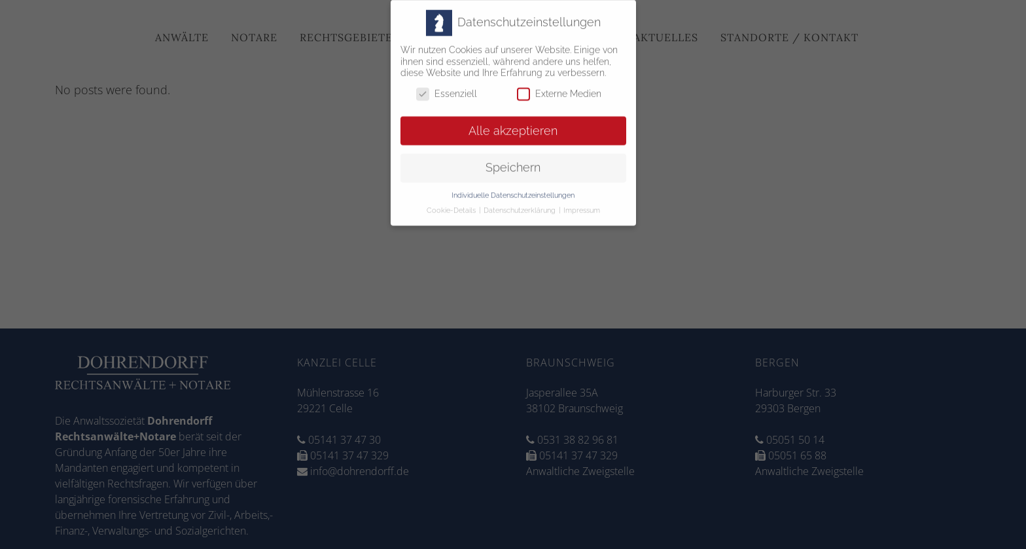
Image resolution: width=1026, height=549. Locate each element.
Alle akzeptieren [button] (513, 125)
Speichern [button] (513, 162)
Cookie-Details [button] (452, 205)
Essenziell (446, 88)
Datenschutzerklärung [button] (520, 205)
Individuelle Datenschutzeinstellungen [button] (513, 190)
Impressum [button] (581, 205)
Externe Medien (559, 88)
